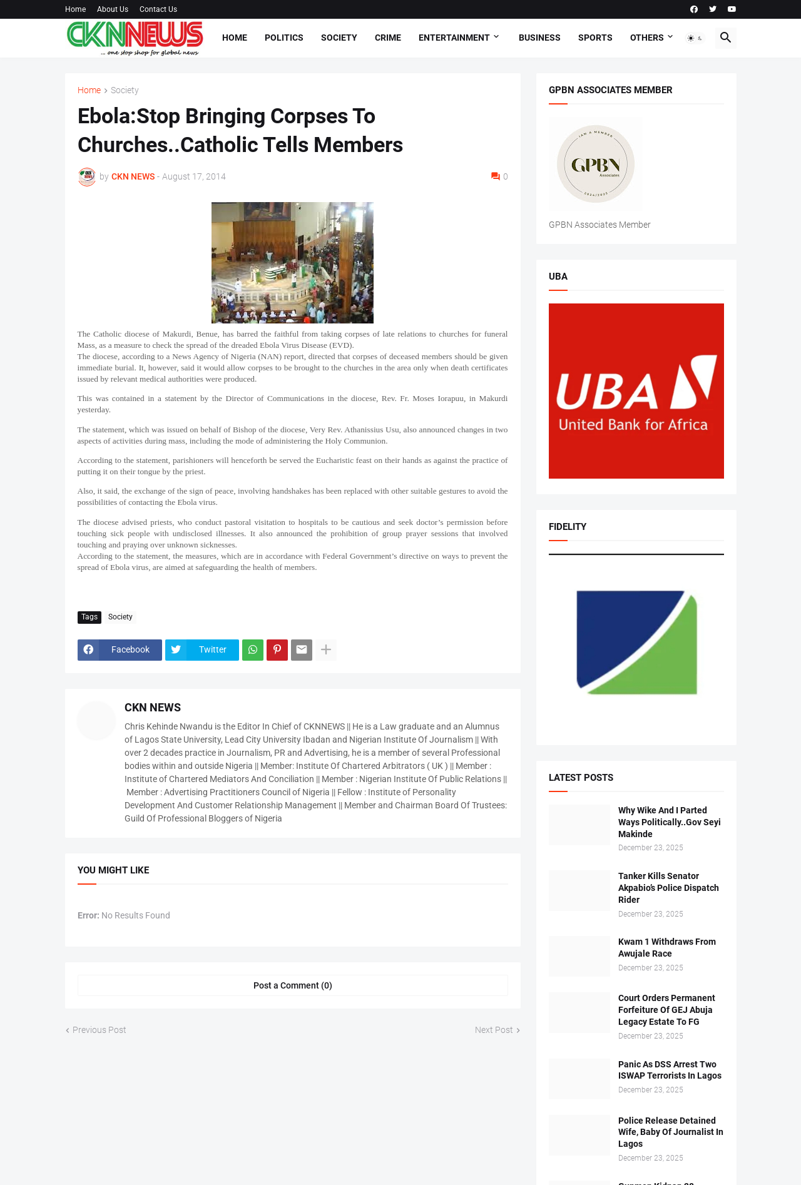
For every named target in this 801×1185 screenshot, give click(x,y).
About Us (112, 9)
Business (540, 38)
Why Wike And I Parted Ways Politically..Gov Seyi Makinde (669, 822)
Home (75, 9)
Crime (388, 38)
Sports (595, 38)
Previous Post (99, 1030)
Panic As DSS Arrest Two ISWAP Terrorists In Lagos (670, 1070)
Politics (284, 38)
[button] (695, 38)
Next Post (494, 1030)
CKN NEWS (153, 707)
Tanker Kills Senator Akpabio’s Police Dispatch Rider (668, 888)
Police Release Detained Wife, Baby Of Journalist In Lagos (670, 1132)
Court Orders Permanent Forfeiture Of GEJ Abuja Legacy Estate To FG (666, 1010)
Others (647, 38)
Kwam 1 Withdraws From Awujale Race (667, 948)
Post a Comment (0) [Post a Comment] (292, 985)
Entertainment (454, 38)
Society (339, 38)
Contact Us (158, 9)
